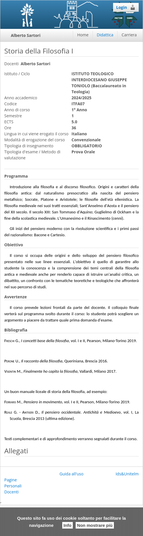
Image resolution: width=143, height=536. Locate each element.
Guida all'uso (72, 474)
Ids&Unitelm (127, 474)
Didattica (105, 34)
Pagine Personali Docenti (13, 486)
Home (82, 34)
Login (126, 7)
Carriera (129, 34)
